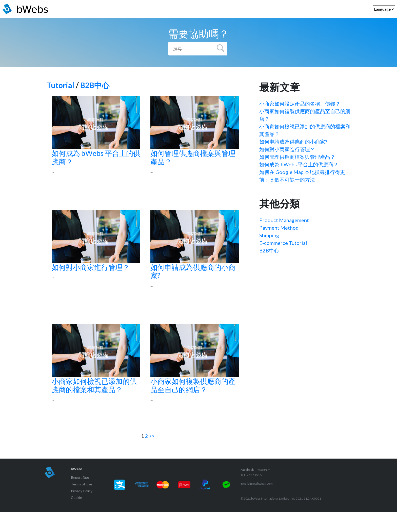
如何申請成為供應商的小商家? (293, 142)
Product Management (284, 220)
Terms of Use (81, 484)
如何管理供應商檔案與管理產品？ (297, 157)
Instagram (263, 469)
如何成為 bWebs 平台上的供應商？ (298, 164)
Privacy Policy (81, 491)
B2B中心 (94, 85)
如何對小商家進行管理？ (287, 149)
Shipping (269, 235)
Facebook (247, 469)
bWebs (77, 469)
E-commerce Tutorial (283, 243)
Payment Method (279, 228)
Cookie (76, 497)
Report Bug (80, 477)
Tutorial (60, 85)
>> (152, 436)
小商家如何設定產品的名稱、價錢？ (299, 104)
